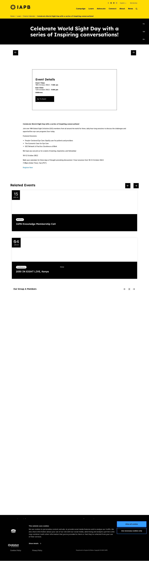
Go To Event (41, 99)
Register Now (28, 168)
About (121, 9)
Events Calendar (29, 16)
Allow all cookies (131, 535)
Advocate (99, 9)
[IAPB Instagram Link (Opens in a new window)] (116, 3)
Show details (33, 555)
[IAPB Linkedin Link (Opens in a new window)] (114, 3)
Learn (89, 9)
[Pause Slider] (129, 289)
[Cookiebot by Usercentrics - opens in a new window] (13, 557)
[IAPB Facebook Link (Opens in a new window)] (111, 3)
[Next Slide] (133, 53)
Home (12, 16)
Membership (133, 3)
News (130, 9)
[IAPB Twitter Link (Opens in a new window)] (108, 3)
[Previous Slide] (15, 53)
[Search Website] (137, 9)
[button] (123, 3)
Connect (111, 9)
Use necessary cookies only (131, 542)
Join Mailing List (127, 527)
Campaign (78, 9)
